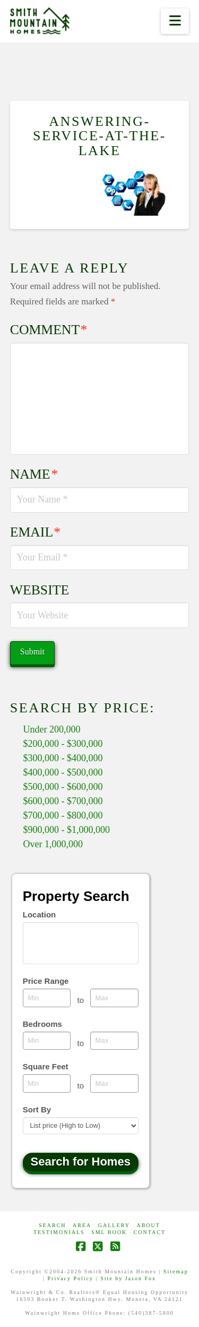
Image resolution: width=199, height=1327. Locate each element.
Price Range (46, 980)
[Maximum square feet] (114, 1083)
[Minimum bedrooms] (47, 1041)
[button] (175, 21)
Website (39, 590)
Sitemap (175, 1271)
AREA (82, 1225)
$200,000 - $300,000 (63, 743)
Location (39, 914)
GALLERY (114, 1225)
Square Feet (45, 1066)
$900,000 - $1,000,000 (66, 829)
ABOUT (148, 1225)
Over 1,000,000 (53, 844)
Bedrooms (42, 1023)
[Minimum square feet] (47, 1083)
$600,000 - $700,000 (63, 801)
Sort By (37, 1109)
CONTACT (150, 1232)
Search (52, 1225)
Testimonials (59, 1232)
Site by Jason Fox (128, 1278)
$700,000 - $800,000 (63, 815)
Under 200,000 (52, 729)
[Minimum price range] (47, 998)
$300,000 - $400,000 (63, 758)
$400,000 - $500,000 (63, 772)
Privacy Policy (71, 1278)
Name (34, 474)
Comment (49, 329)
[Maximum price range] (114, 998)
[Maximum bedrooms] (114, 1041)
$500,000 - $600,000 (63, 786)
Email (35, 532)
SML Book (109, 1232)
